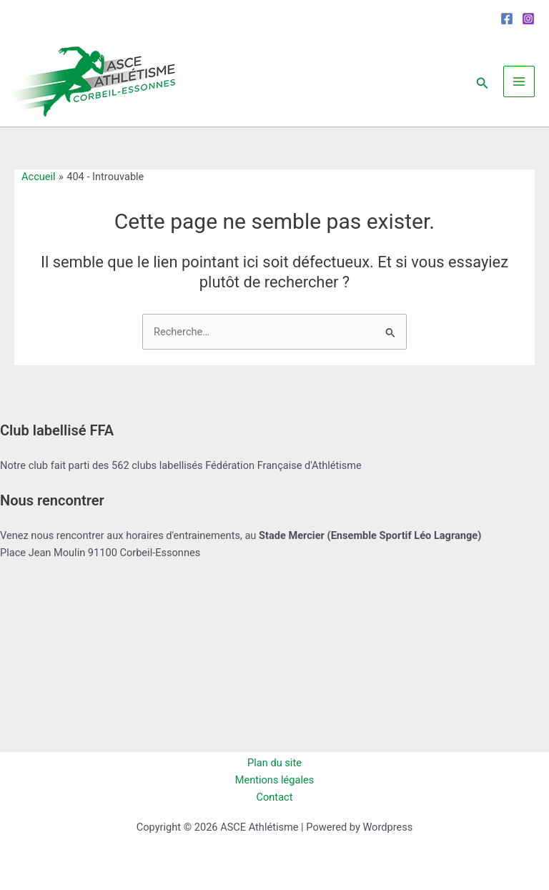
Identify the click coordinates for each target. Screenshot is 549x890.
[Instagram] (528, 18)
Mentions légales (275, 779)
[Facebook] (506, 18)
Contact (275, 797)
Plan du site (274, 762)
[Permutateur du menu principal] (519, 81)
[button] (482, 81)
